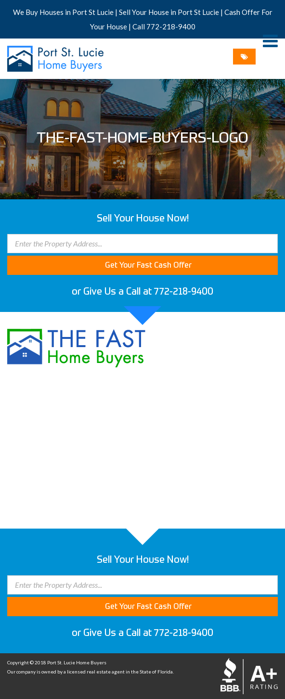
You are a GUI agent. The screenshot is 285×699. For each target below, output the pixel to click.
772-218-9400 (170, 26)
